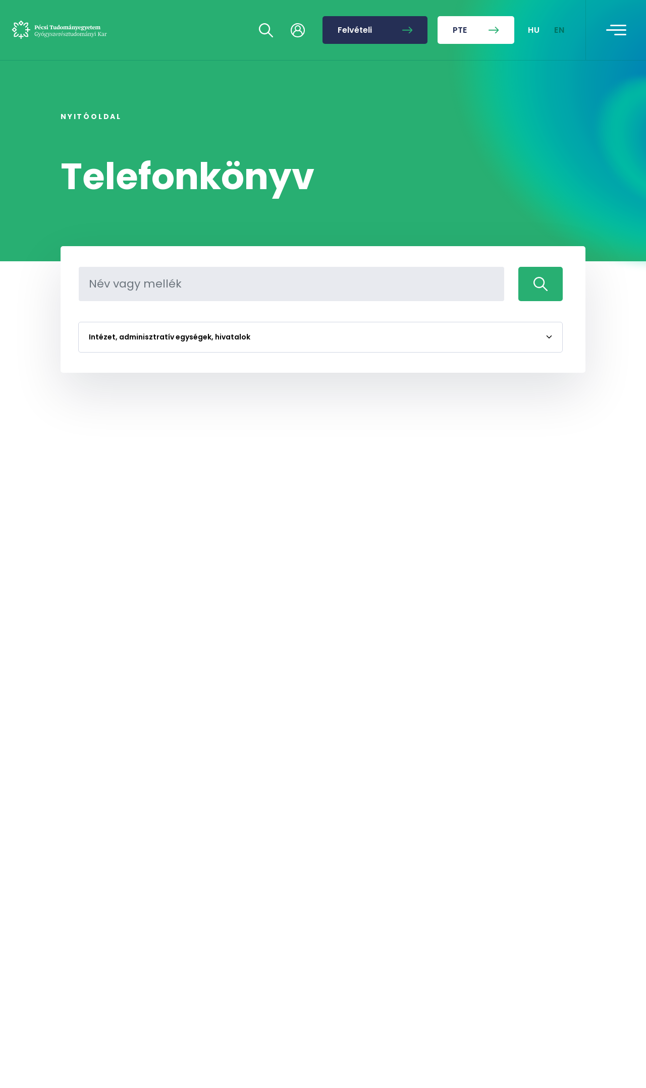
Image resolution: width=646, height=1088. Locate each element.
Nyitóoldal (91, 116)
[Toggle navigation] (616, 30)
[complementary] (537, 1012)
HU (534, 30)
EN (559, 30)
